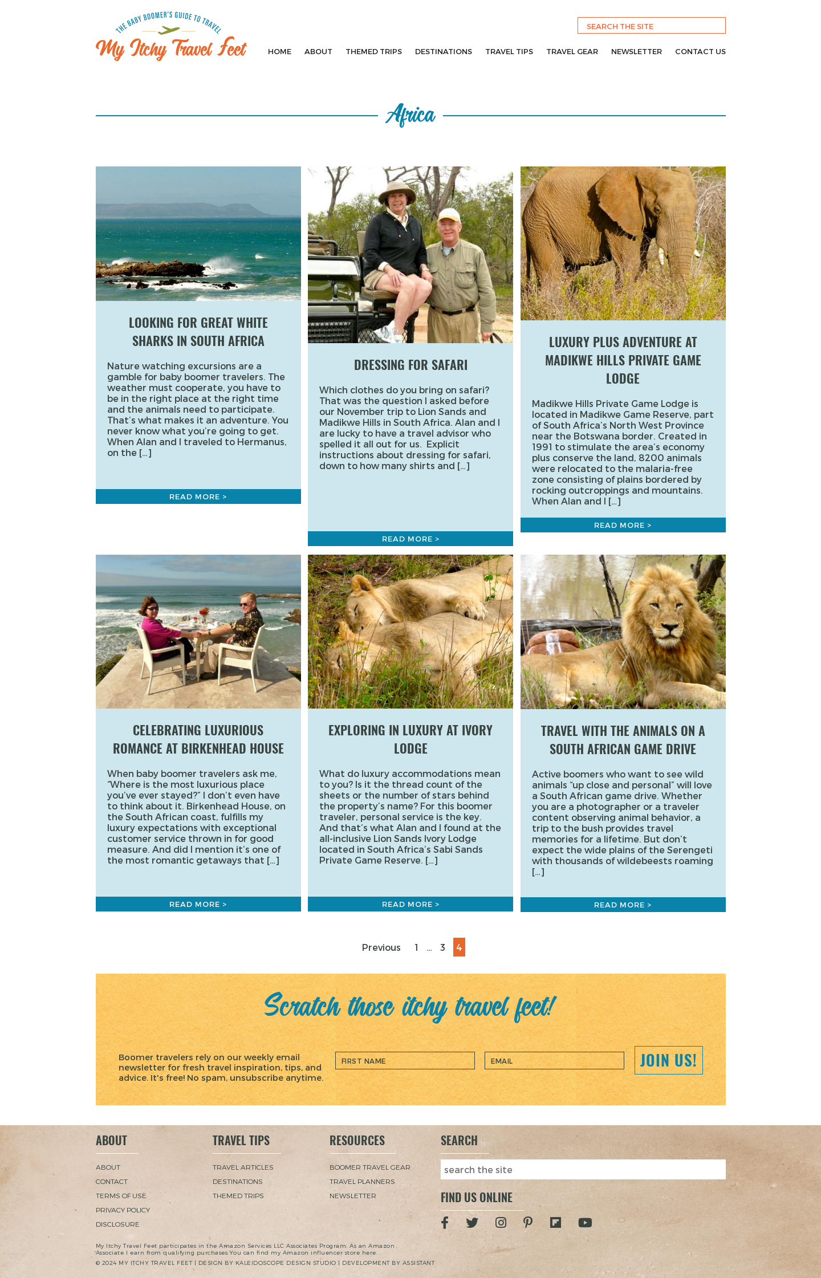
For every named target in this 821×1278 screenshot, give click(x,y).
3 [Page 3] (445, 946)
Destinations (443, 51)
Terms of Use (121, 1195)
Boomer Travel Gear (370, 1167)
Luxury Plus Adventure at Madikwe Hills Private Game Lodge (623, 360)
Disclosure (118, 1224)
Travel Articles (243, 1167)
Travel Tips (509, 51)
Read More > (198, 496)
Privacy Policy (123, 1210)
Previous (381, 947)
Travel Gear (572, 51)
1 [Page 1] (419, 946)
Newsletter (636, 51)
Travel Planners (362, 1181)
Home (279, 51)
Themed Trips (374, 51)
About (318, 51)
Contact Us (700, 51)
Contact (112, 1181)
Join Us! (668, 1060)
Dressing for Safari (411, 364)
